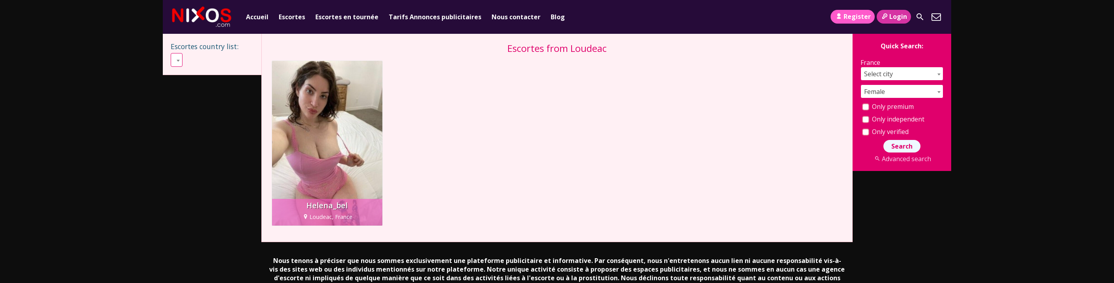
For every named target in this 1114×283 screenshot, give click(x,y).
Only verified (885, 131)
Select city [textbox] (878, 74)
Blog (558, 17)
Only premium (888, 106)
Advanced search (902, 158)
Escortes (292, 17)
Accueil (257, 17)
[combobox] (177, 60)
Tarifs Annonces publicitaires (435, 17)
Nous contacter (516, 17)
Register (852, 16)
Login (894, 16)
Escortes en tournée (346, 17)
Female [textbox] (874, 91)
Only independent (893, 119)
